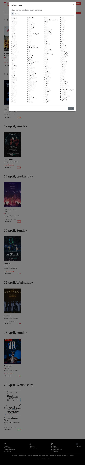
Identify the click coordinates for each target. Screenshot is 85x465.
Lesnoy (29, 38)
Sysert (62, 18)
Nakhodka (30, 64)
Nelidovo (29, 70)
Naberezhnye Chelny (33, 62)
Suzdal (45, 98)
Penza (45, 24)
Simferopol (47, 80)
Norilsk (29, 80)
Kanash (13, 84)
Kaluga (13, 82)
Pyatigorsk (47, 44)
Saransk (46, 60)
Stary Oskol (47, 92)
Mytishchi (29, 60)
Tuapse (62, 34)
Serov (45, 70)
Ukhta (62, 44)
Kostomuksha (31, 18)
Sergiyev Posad (48, 68)
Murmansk (30, 56)
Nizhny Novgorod (32, 78)
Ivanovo (13, 74)
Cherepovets (14, 48)
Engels (12, 60)
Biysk (12, 32)
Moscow (29, 54)
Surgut (45, 96)
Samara (46, 58)
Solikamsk (46, 88)
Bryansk (13, 34)
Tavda (62, 24)
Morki (28, 52)
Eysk (12, 62)
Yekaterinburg (64, 82)
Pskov (45, 40)
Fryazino (13, 64)
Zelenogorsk (63, 92)
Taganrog (62, 20)
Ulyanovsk (63, 46)
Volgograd (63, 66)
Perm (45, 26)
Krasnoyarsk (30, 28)
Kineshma (13, 94)
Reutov (46, 46)
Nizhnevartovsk (31, 74)
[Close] (74, 4)
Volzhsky (62, 70)
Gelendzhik (14, 66)
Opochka (29, 96)
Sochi (45, 86)
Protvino (46, 38)
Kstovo (29, 30)
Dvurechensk (14, 56)
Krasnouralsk (30, 26)
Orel (28, 100)
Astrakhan (13, 24)
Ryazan (46, 52)
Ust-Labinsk (63, 48)
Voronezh (62, 72)
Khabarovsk (14, 92)
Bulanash (13, 38)
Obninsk (29, 92)
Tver (61, 38)
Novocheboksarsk (32, 82)
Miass (28, 50)
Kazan (12, 88)
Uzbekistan (38, 10)
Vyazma (62, 74)
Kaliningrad (14, 80)
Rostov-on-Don (48, 50)
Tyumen (62, 40)
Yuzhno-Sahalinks (65, 86)
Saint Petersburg (48, 54)
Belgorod (13, 30)
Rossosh (46, 48)
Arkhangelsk (14, 22)
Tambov (62, 22)
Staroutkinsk (47, 90)
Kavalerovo (14, 86)
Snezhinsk (46, 84)
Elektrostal (14, 58)
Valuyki (62, 50)
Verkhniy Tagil (64, 54)
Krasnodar (30, 22)
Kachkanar (13, 78)
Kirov (12, 98)
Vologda (62, 68)
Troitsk (62, 32)
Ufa (61, 42)
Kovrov (29, 20)
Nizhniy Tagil (30, 76)
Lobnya (29, 42)
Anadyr (12, 20)
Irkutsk (13, 72)
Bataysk (13, 28)
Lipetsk (29, 40)
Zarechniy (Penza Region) (67, 90)
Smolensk (46, 82)
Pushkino (46, 42)
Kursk (28, 32)
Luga (28, 44)
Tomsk (62, 30)
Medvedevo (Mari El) (33, 48)
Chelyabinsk (14, 46)
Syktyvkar (46, 102)
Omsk (28, 94)
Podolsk (46, 36)
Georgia (18, 10)
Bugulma (13, 36)
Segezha (46, 66)
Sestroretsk (47, 74)
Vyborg (62, 76)
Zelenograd (63, 98)
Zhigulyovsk (63, 100)
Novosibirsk (30, 90)
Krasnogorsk (30, 24)
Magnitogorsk (31, 46)
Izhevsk (13, 76)
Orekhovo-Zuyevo (32, 98)
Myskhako (30, 58)
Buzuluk (13, 40)
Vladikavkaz (63, 58)
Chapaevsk (14, 42)
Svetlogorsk (47, 100)
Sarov (45, 64)
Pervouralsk (47, 28)
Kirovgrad (13, 100)
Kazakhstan (25, 10)
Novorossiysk (31, 88)
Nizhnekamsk (31, 72)
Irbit (12, 70)
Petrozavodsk (47, 34)
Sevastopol (47, 76)
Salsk (45, 56)
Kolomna (13, 102)
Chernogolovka (15, 52)
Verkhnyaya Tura (64, 56)
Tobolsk (62, 26)
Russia (32, 10)
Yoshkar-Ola (63, 84)
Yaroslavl (62, 80)
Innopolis (13, 68)
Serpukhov (46, 72)
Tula (61, 36)
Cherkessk (13, 50)
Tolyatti (62, 28)
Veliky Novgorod (64, 52)
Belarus (13, 10)
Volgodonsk (63, 64)
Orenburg (29, 102)
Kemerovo (13, 90)
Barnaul (13, 26)
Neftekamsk (30, 68)
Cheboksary (14, 44)
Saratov (46, 62)
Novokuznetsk (31, 86)
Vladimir (62, 60)
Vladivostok (63, 62)
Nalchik (29, 66)
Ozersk (46, 18)
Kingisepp (13, 96)
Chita (12, 54)
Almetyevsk (14, 18)
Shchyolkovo (47, 78)
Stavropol (46, 94)
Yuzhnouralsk (64, 88)
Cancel (71, 108)
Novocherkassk (31, 84)
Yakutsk (62, 78)
